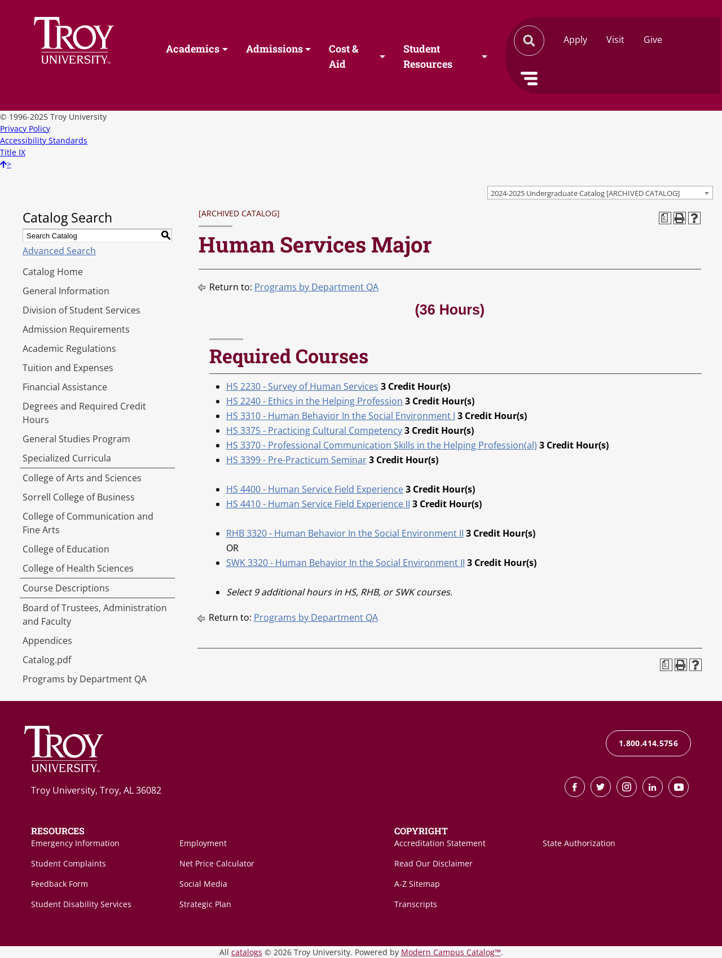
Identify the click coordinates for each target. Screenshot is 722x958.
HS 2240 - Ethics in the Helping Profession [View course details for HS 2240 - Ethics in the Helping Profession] (314, 401)
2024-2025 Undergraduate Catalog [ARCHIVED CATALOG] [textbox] (585, 193)
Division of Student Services (81, 310)
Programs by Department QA (85, 679)
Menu (529, 78)
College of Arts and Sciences (82, 478)
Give (653, 39)
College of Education (66, 549)
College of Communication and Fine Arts (88, 523)
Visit (615, 39)
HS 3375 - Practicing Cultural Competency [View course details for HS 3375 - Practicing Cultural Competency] (314, 430)
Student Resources (427, 56)
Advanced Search (59, 251)
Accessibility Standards (43, 140)
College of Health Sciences (78, 568)
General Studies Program (76, 439)
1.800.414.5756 (648, 743)
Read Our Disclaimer (433, 863)
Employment (203, 843)
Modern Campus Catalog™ (451, 952)
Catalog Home (53, 271)
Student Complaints (68, 863)
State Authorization (579, 843)
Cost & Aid (343, 56)
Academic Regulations (69, 348)
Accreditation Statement (440, 843)
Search (74, 40)
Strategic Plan (205, 904)
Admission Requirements (76, 329)
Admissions (274, 49)
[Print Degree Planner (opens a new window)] (665, 218)
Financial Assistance (65, 387)
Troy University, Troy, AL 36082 (96, 790)
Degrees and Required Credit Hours (84, 413)
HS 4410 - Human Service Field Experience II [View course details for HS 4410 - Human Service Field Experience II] (318, 504)
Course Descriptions (66, 588)
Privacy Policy (25, 128)
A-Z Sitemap (417, 883)
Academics (192, 49)
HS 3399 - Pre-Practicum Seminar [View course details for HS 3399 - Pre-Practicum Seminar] (296, 460)
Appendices (47, 640)
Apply (575, 39)
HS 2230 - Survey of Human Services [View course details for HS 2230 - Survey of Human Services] (302, 386)
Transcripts (415, 904)
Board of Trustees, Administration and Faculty (95, 615)
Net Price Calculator (216, 863)
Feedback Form (59, 883)
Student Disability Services (81, 904)
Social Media (203, 883)
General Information (66, 291)
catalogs (246, 952)
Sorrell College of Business (79, 497)
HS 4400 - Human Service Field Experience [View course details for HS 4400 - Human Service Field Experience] (314, 489)
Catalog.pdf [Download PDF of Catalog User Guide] (47, 660)
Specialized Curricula (67, 458)
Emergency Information (75, 843)
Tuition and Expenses (68, 368)
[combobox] (600, 192)
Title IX (12, 152)
